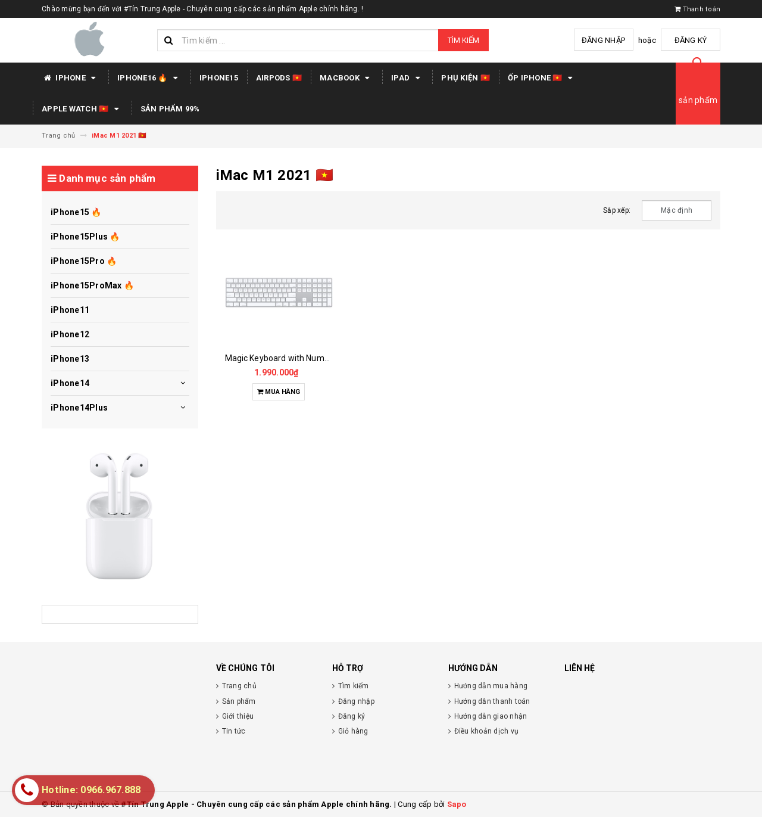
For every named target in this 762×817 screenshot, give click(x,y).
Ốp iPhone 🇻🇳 (542, 78)
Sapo (457, 804)
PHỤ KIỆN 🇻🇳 (465, 77)
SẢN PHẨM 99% (170, 108)
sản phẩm (698, 100)
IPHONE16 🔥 (149, 78)
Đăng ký (690, 40)
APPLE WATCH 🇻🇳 (82, 109)
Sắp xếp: (616, 210)
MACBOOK (346, 78)
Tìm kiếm (463, 40)
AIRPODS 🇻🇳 (279, 77)
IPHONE (70, 78)
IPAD (407, 78)
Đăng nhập (603, 40)
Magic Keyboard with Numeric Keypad (297, 358)
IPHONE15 (218, 77)
